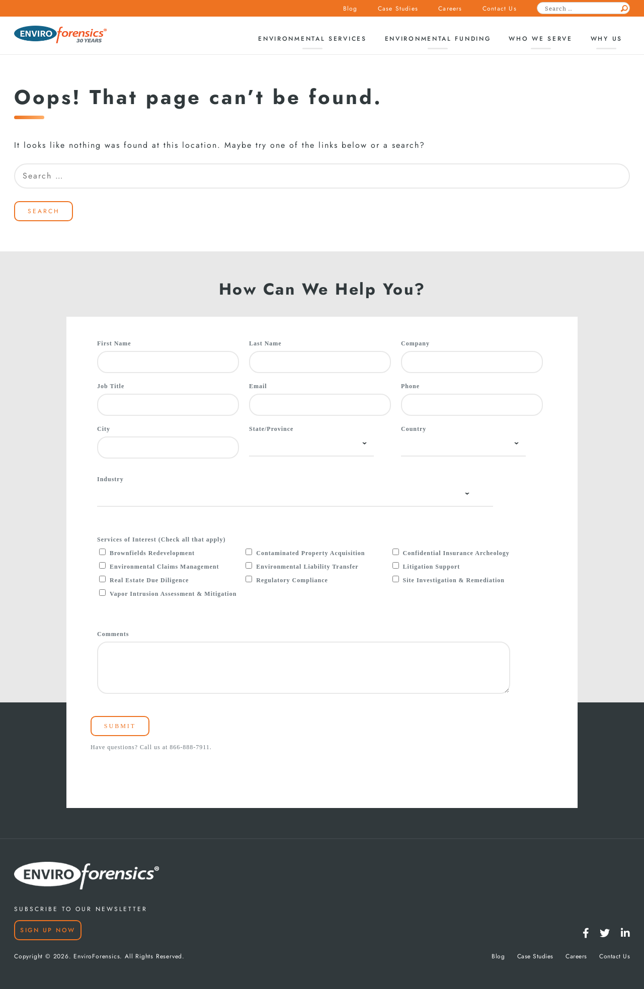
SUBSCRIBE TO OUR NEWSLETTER (80, 909)
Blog (350, 9)
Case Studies (398, 9)
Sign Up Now (47, 930)
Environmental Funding (438, 39)
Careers (450, 9)
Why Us (606, 39)
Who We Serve (540, 39)
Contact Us (499, 9)
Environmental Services (312, 39)
